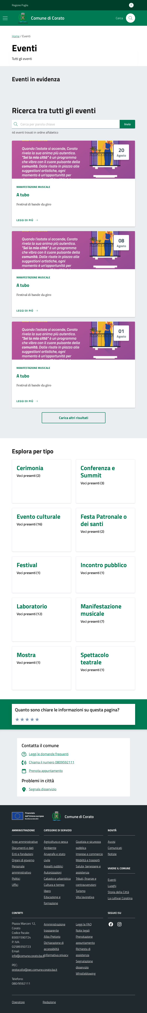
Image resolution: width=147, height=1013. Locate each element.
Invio (127, 124)
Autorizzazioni (52, 872)
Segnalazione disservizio (84, 964)
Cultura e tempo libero (54, 887)
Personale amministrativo (21, 869)
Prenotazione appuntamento (85, 939)
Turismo (80, 891)
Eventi (112, 879)
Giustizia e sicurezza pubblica (88, 844)
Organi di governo (23, 860)
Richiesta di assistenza (83, 952)
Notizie (112, 854)
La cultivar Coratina (120, 898)
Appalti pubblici (53, 866)
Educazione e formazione (52, 900)
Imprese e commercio (89, 854)
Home (16, 36)
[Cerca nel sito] (130, 18)
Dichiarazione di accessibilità (54, 945)
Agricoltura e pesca (56, 841)
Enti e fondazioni (22, 854)
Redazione (49, 1002)
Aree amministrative (25, 841)
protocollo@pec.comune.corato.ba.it (34, 969)
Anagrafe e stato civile (54, 857)
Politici (16, 878)
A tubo (22, 194)
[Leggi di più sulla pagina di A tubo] (27, 220)
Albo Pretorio (52, 936)
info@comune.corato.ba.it (28, 955)
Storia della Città (118, 892)
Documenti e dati (22, 847)
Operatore (18, 1002)
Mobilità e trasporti (88, 860)
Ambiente (50, 847)
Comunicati (115, 847)
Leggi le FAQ (84, 924)
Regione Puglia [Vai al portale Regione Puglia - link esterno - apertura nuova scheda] (20, 5)
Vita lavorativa (85, 897)
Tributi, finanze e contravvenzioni (86, 881)
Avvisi (111, 841)
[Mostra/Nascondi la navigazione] (5, 18)
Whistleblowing (86, 973)
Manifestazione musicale (33, 187)
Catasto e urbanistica (57, 878)
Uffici (15, 884)
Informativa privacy (56, 955)
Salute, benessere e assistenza (88, 869)
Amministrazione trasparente (54, 927)
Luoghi (112, 886)
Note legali (83, 930)
